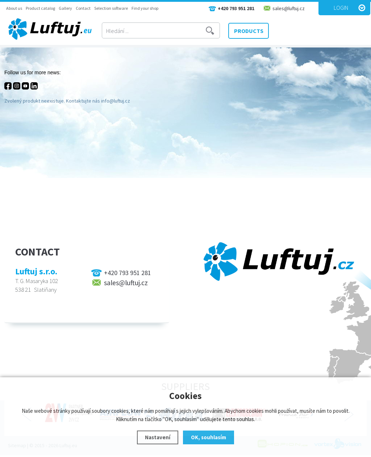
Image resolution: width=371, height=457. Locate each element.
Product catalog (40, 8)
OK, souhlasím (208, 437)
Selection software (111, 8)
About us (14, 8)
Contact (83, 8)
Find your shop (145, 8)
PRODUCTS (248, 30)
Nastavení (157, 437)
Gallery (65, 8)
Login (341, 7)
